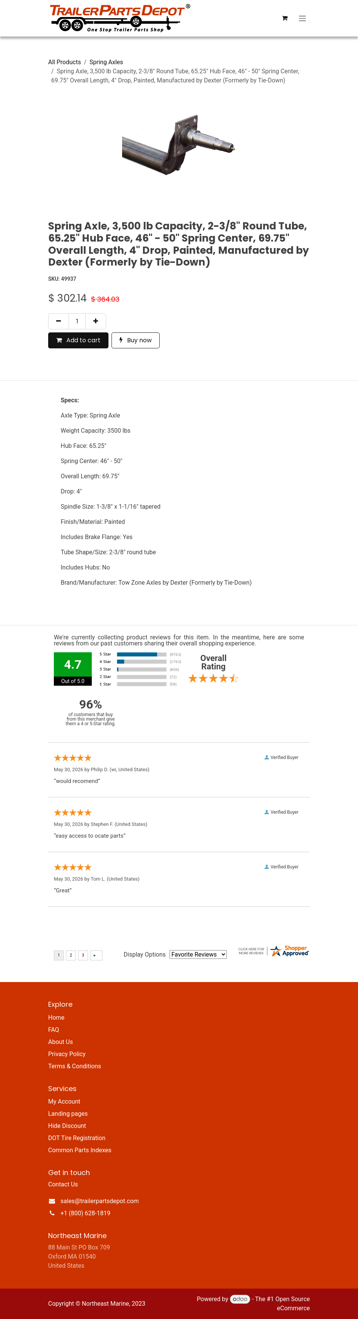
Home (56, 1017)
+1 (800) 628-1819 (85, 1213)
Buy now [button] (135, 340)
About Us (60, 1041)
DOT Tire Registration (76, 1138)
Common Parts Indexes (79, 1150)
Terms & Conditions (74, 1066)
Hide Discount (67, 1125)
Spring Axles (106, 62)
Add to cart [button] (78, 340)
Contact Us (63, 1184)
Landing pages (68, 1113)
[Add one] (95, 321)
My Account (64, 1101)
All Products (64, 62)
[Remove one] (58, 321)
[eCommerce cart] (285, 18)
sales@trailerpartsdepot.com (100, 1201)
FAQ (53, 1029)
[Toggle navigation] (302, 18)
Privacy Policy (67, 1054)
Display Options (145, 954)
